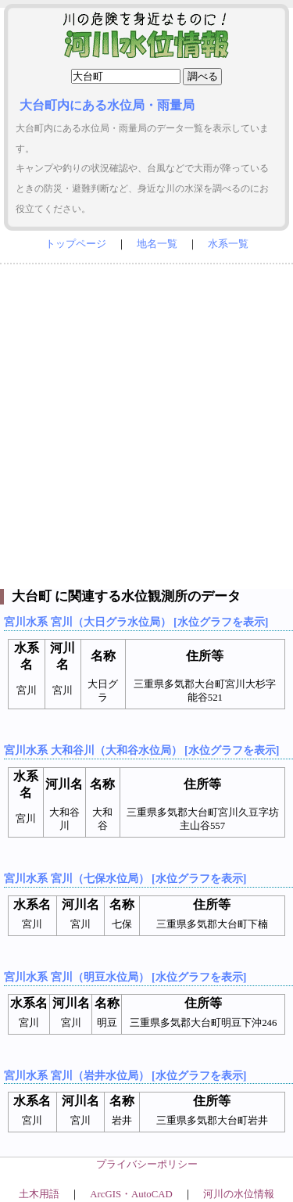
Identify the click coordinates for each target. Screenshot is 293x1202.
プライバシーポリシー (147, 1164)
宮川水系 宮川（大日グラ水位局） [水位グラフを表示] (136, 621)
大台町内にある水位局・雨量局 (107, 105)
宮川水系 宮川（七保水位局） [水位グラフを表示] (125, 878)
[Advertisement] (146, 422)
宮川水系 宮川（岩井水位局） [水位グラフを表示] (125, 1075)
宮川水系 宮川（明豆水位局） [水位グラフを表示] (125, 977)
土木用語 (39, 1194)
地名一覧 (157, 244)
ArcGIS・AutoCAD (131, 1194)
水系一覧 (228, 244)
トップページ (75, 244)
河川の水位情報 (238, 1194)
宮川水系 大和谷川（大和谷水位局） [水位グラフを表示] (141, 750)
